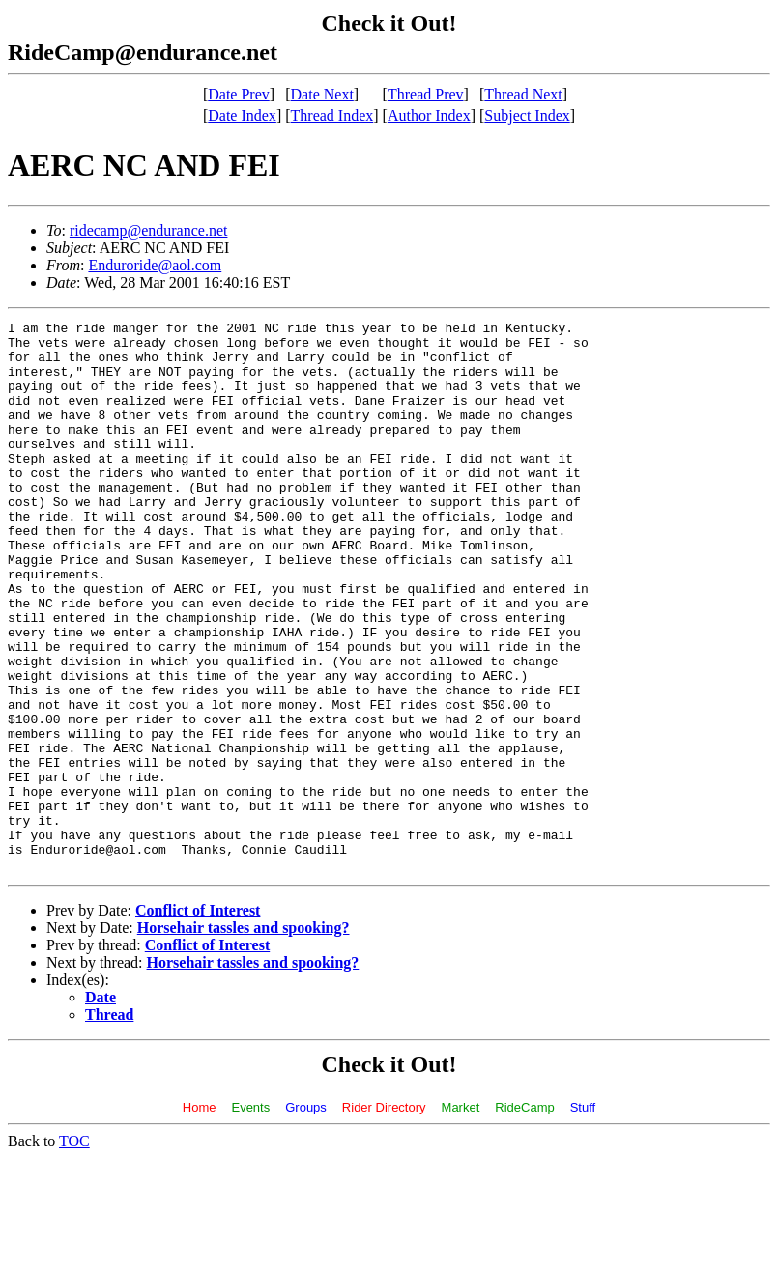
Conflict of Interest (197, 1020)
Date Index (242, 115)
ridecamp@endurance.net (149, 230)
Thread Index (332, 115)
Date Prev (239, 94)
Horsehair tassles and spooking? (243, 1037)
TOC (74, 1251)
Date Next (322, 94)
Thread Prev (426, 94)
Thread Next (523, 94)
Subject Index (526, 115)
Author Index (429, 115)
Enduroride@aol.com (154, 265)
